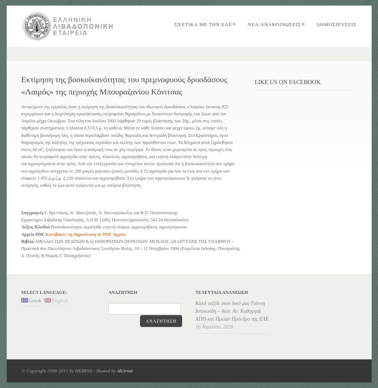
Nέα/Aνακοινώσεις (276, 24)
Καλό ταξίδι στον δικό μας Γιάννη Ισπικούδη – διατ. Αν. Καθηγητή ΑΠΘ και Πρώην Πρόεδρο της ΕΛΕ (232, 311)
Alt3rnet (125, 370)
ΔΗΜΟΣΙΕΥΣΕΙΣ (336, 24)
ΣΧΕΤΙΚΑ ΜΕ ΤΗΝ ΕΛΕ (205, 24)
